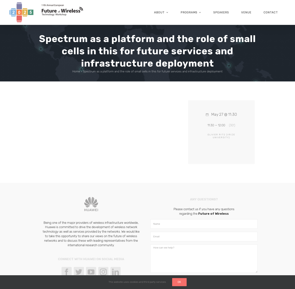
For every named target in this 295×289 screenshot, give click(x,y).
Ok (179, 282)
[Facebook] (67, 272)
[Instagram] (103, 272)
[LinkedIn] (115, 272)
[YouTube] (91, 272)
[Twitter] (79, 272)
